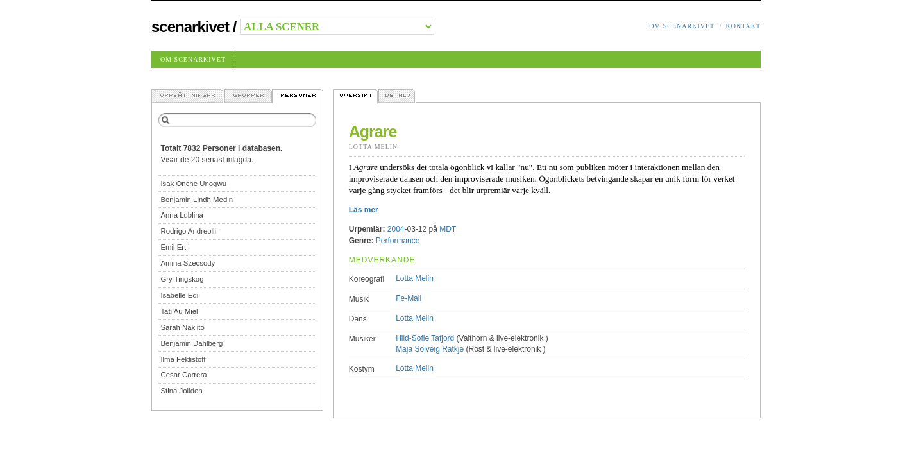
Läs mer (363, 209)
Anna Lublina (181, 215)
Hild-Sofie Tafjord (425, 338)
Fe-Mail (408, 298)
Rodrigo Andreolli (188, 231)
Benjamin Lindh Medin (196, 199)
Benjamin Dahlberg (191, 343)
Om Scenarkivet (681, 26)
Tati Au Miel (179, 311)
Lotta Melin (373, 146)
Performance (398, 240)
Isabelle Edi (179, 295)
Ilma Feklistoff (182, 359)
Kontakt (743, 26)
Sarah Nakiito (182, 327)
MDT (447, 229)
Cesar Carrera (183, 375)
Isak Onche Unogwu (193, 183)
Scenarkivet (190, 26)
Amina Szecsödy (187, 263)
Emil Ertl (173, 247)
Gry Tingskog (181, 279)
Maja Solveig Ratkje (430, 349)
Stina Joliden (181, 391)
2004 (396, 229)
